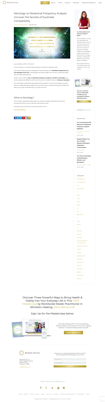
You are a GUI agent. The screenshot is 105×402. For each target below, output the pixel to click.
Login (100, 2)
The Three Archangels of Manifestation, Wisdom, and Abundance (84, 159)
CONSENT (56, 394)
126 (78, 185)
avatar (79, 272)
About (53, 2)
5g (77, 211)
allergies (79, 237)
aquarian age (81, 256)
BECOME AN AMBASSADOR (67, 394)
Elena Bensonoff (64, 307)
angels (79, 249)
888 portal (80, 214)
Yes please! (70, 366)
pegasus (82, 150)
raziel (78, 164)
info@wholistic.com (25, 367)
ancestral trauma (82, 246)
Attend (60, 2)
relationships (24, 24)
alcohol (79, 234)
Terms (59, 398)
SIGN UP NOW (84, 101)
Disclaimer (68, 398)
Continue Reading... (20, 109)
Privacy (63, 398)
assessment (80, 262)
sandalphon (83, 164)
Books (32, 394)
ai (77, 227)
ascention (80, 259)
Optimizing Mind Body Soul (52, 381)
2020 (78, 195)
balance (79, 278)
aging (78, 224)
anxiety (79, 252)
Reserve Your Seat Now (73, 332)
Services (67, 2)
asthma (79, 265)
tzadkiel (89, 164)
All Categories (81, 179)
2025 (78, 201)
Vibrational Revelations (88, 2)
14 (77, 192)
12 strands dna (81, 182)
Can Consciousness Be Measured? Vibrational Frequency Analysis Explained (84, 125)
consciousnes (80, 131)
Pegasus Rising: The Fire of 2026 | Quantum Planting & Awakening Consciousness (83, 143)
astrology (16, 24)
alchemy (79, 231)
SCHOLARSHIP (80, 394)
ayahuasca (80, 275)
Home (20, 394)
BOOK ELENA (45, 2)
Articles (49, 394)
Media (43, 394)
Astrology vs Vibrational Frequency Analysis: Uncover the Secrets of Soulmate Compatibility (39, 17)
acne (78, 221)
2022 (78, 198)
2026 (78, 150)
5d (77, 208)
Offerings (75, 2)
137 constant (80, 188)
